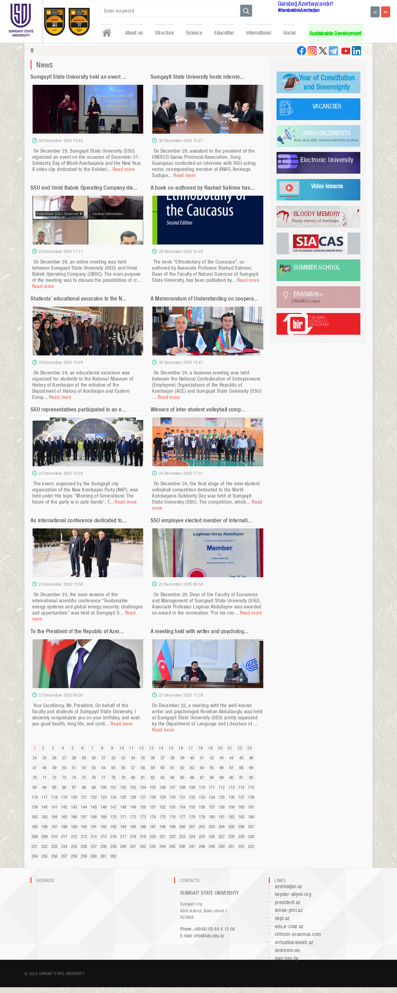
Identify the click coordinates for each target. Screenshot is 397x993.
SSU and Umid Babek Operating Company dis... (84, 187)
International (258, 33)
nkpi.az (282, 918)
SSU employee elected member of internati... (201, 520)
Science (194, 33)
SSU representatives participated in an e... (78, 409)
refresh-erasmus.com (298, 934)
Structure (164, 33)
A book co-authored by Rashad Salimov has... (202, 187)
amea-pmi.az (289, 910)
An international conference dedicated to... (79, 520)
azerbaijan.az (288, 886)
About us (134, 33)
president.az (287, 902)
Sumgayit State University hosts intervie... (197, 76)
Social (289, 33)
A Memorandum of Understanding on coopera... (204, 298)
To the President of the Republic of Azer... (77, 631)
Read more (124, 169)
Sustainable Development (335, 33)
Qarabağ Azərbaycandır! (306, 3)
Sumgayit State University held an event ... (78, 76)
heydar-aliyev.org (293, 894)
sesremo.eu (287, 950)
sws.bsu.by (287, 958)
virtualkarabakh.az (294, 942)
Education (224, 33)
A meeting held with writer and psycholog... (199, 631)
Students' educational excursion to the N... (78, 298)
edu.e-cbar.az (289, 926)
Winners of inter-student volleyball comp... (198, 409)
